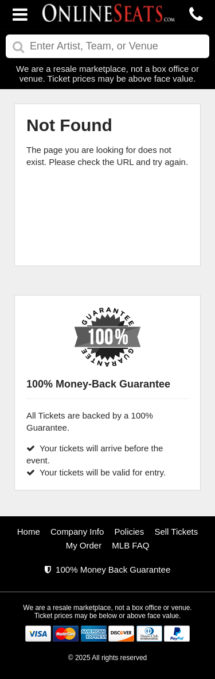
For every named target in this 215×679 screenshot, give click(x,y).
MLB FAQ (130, 545)
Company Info (77, 531)
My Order (84, 545)
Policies (129, 531)
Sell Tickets (176, 531)
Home (28, 531)
